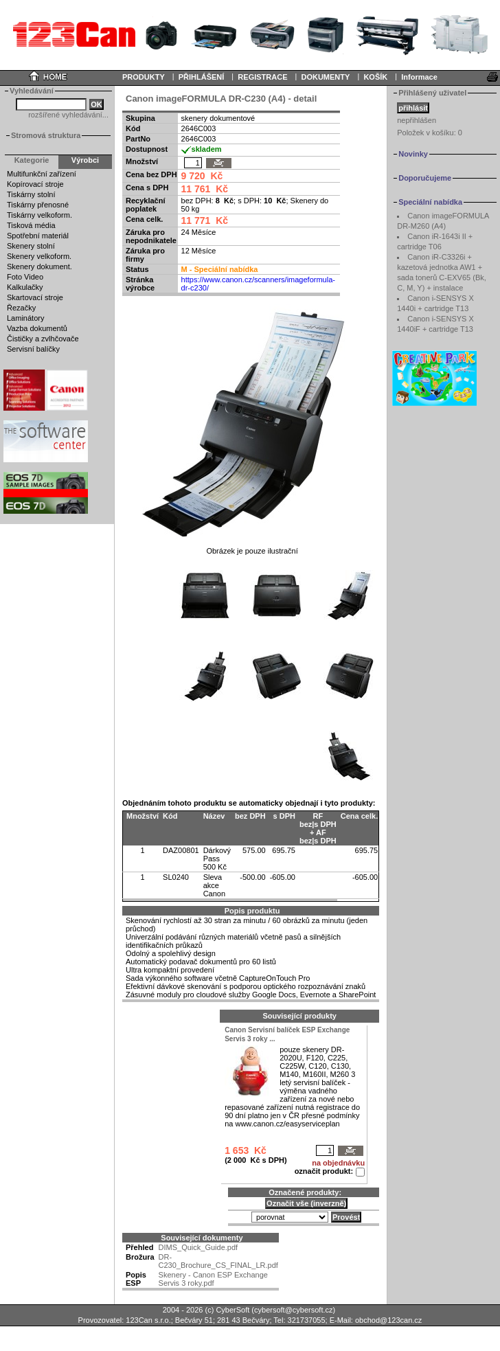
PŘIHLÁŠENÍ (202, 77)
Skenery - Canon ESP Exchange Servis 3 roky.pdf (213, 1279)
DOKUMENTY (325, 77)
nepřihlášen (416, 120)
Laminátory (25, 318)
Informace (419, 77)
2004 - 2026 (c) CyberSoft (206, 1310)
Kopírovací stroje (35, 184)
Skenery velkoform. (39, 256)
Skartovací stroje (35, 297)
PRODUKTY (143, 77)
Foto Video (25, 277)
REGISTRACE (262, 77)
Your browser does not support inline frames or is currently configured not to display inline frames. (250, 34)
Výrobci (85, 160)
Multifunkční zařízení (41, 174)
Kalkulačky (25, 287)
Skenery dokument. (39, 266)
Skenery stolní (31, 246)
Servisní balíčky (33, 349)
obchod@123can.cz (388, 1320)
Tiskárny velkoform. (39, 215)
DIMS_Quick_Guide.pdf (198, 1247)
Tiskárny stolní (31, 194)
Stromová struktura (45, 135)
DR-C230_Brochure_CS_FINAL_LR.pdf (218, 1261)
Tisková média (31, 225)
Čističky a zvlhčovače (43, 338)
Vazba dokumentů (37, 328)
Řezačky (21, 308)
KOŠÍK (375, 77)
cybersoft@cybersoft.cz (293, 1310)
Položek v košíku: (429, 132)
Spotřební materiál (38, 235)
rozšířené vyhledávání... (68, 115)
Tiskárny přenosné (38, 205)
